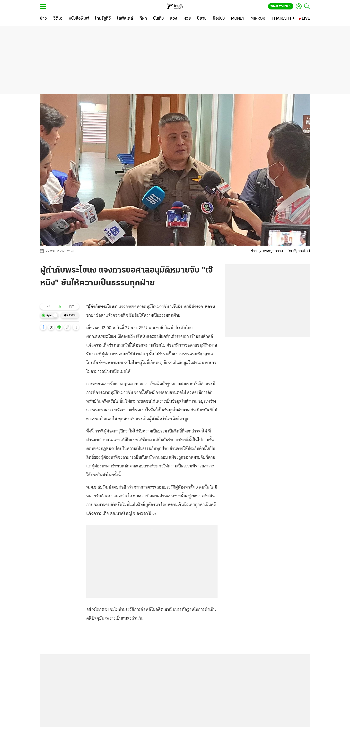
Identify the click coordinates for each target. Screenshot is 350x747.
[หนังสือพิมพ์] (79, 18)
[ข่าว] (43, 18)
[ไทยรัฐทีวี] (103, 18)
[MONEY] (238, 18)
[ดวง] (173, 18)
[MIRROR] (258, 18)
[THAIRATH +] (283, 18)
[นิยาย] (202, 18)
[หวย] (187, 18)
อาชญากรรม (273, 251)
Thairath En (281, 6)
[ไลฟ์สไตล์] (125, 18)
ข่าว (254, 251)
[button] (43, 327)
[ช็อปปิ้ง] (219, 18)
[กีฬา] (143, 18)
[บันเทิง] (158, 18)
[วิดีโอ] (57, 18)
